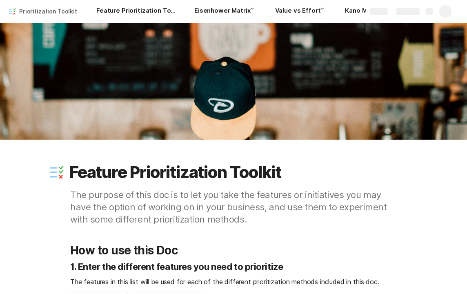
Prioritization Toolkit (48, 11)
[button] (255, 11)
